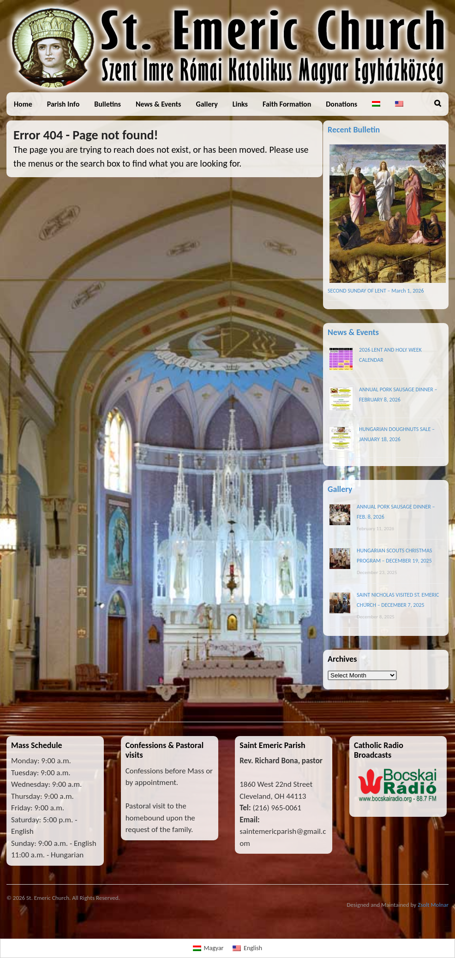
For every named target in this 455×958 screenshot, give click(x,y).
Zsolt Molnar (433, 904)
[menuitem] (376, 104)
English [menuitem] (253, 948)
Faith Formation (287, 104)
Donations (341, 104)
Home (23, 104)
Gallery (206, 104)
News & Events (158, 104)
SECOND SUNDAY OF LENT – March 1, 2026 (376, 290)
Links (240, 104)
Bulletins (107, 104)
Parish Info (63, 104)
